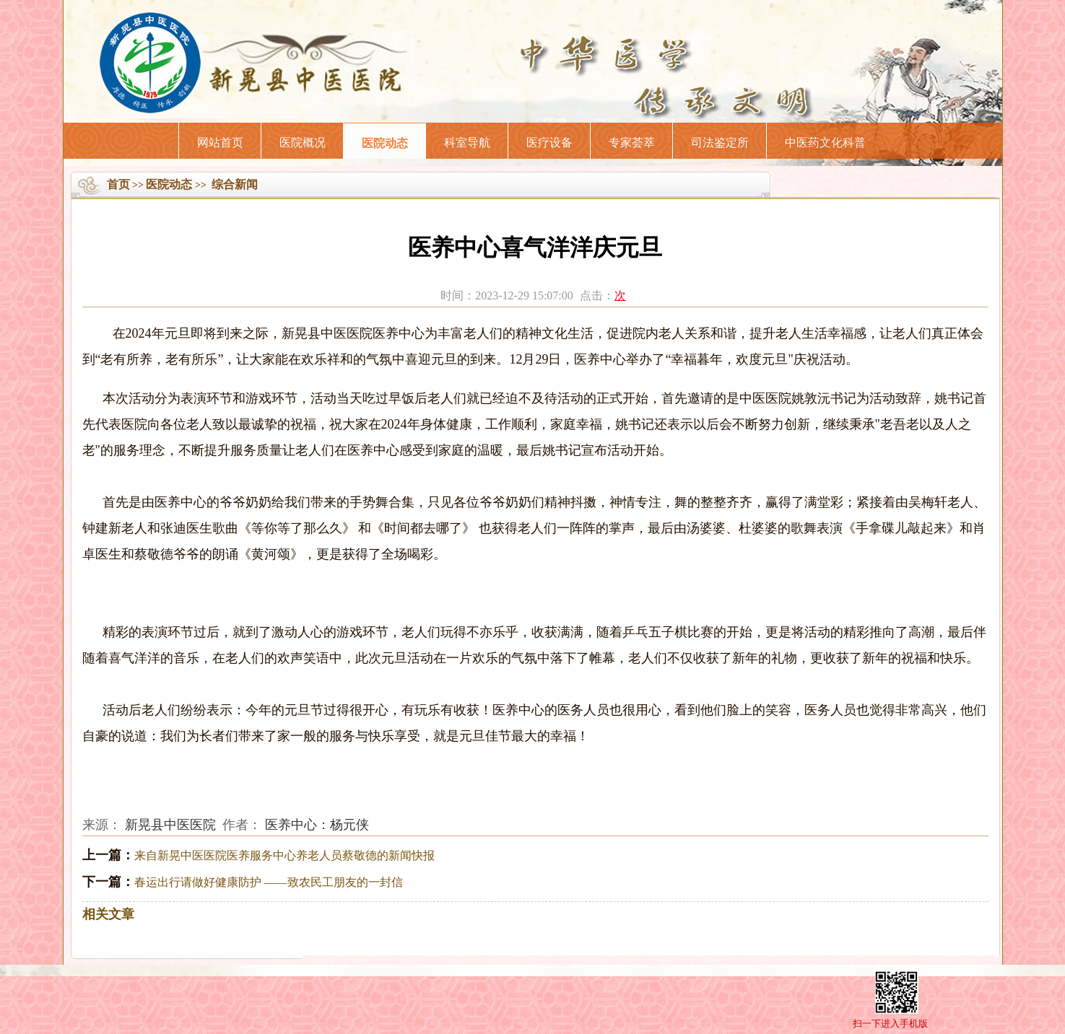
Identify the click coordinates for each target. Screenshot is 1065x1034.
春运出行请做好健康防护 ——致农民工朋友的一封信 (268, 882)
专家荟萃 (632, 142)
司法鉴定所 (720, 142)
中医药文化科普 (825, 142)
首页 (118, 184)
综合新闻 (235, 184)
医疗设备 (549, 142)
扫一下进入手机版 (890, 1023)
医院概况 (302, 142)
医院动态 (385, 143)
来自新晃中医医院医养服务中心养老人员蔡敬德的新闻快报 (284, 855)
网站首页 (220, 142)
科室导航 (467, 142)
